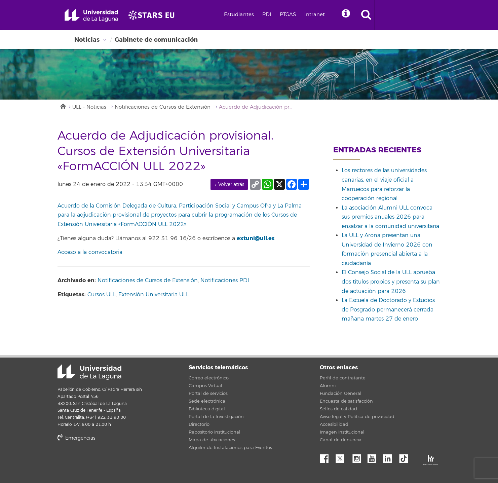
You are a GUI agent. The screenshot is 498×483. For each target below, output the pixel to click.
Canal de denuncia (340, 440)
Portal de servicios (208, 393)
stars (108, 461)
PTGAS (288, 14)
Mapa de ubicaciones (212, 440)
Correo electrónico (209, 378)
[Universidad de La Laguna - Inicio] (93, 15)
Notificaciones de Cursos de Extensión (162, 107)
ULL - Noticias (89, 107)
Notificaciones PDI (224, 280)
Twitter (343, 456)
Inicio (63, 106)
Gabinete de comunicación (156, 40)
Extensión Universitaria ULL (153, 294)
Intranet (314, 14)
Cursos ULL (101, 294)
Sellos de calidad (338, 409)
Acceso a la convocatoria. (90, 252)
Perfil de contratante (343, 378)
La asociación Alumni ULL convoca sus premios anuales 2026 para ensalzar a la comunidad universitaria (390, 217)
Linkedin (390, 456)
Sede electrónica (207, 401)
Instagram (358, 456)
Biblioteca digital (207, 409)
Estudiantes (239, 14)
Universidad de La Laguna (89, 372)
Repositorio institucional (214, 432)
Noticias (87, 40)
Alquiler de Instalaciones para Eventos (230, 447)
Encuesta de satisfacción (346, 401)
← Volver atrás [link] (229, 184)
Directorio (199, 424)
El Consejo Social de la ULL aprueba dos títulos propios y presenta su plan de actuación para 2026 (391, 281)
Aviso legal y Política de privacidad (357, 416)
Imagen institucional (342, 432)
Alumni (328, 385)
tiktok (406, 456)
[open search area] (366, 15)
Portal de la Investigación (216, 416)
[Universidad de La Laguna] (153, 15)
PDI (266, 14)
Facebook (327, 456)
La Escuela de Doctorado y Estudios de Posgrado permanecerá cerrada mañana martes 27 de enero (388, 309)
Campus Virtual (205, 385)
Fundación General (340, 393)
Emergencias (76, 438)
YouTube (374, 456)
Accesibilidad (334, 424)
